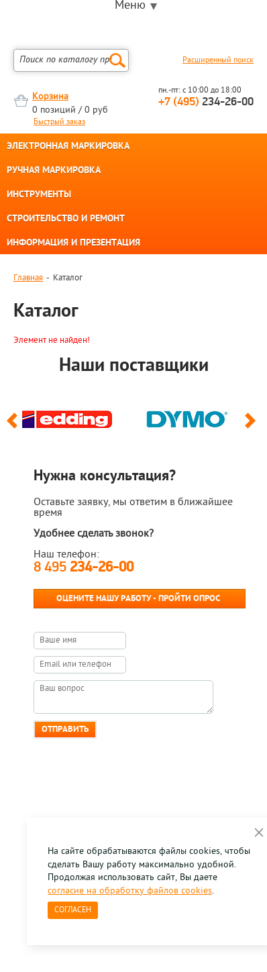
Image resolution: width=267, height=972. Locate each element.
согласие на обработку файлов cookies (130, 891)
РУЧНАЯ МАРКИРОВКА (54, 171)
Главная (28, 278)
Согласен (72, 910)
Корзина (50, 97)
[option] (73, 416)
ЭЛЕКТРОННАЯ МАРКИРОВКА (68, 147)
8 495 (84, 568)
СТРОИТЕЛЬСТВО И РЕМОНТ (66, 219)
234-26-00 (206, 102)
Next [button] (252, 427)
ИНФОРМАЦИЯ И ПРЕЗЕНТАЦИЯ (73, 243)
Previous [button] (14, 427)
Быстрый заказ (59, 122)
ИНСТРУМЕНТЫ (39, 195)
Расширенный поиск (218, 60)
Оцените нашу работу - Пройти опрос (138, 598)
